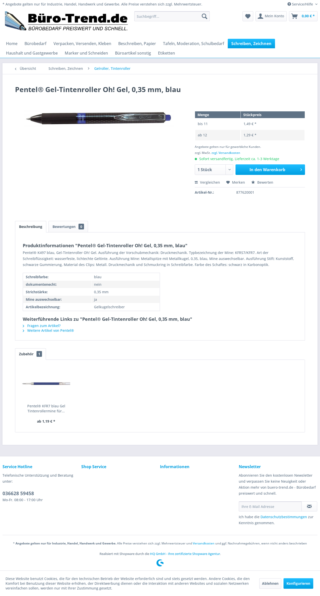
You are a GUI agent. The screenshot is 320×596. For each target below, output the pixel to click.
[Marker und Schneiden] (86, 53)
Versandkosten (203, 543)
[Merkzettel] (247, 16)
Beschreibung (30, 226)
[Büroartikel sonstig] (133, 53)
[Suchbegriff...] (172, 16)
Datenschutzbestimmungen (283, 516)
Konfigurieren (298, 583)
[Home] (11, 43)
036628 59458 (18, 493)
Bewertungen (68, 226)
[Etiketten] (166, 53)
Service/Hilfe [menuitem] (301, 4)
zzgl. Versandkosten (226, 153)
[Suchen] (204, 16)
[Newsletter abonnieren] (309, 506)
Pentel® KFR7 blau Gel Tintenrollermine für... (46, 408)
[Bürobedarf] (35, 43)
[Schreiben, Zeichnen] (251, 43)
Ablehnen (270, 583)
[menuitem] (172, 16)
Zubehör (30, 354)
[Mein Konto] (271, 16)
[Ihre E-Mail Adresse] (270, 506)
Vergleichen (207, 182)
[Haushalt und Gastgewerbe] (31, 53)
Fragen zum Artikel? (41, 325)
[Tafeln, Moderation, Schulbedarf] (194, 43)
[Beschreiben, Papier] (137, 43)
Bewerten (262, 182)
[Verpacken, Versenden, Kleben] (82, 43)
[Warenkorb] (303, 16)
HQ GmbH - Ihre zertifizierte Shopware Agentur (185, 553)
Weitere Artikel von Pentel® (48, 330)
